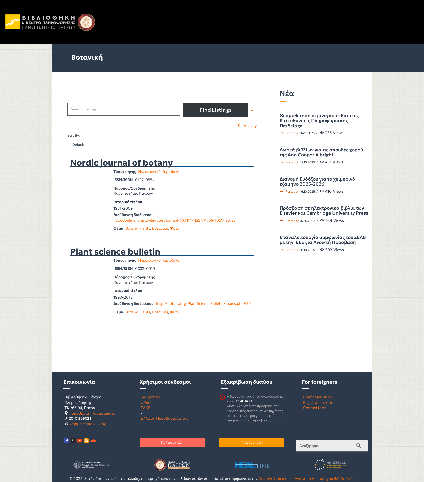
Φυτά (174, 228)
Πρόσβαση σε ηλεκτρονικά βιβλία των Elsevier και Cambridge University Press (324, 211)
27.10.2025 (307, 162)
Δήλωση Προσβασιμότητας (164, 418)
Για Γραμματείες (172, 442)
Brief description (317, 396)
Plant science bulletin (115, 251)
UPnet (146, 402)
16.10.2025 (307, 191)
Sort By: (73, 135)
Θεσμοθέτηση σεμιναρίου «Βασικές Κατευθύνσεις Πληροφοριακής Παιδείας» (319, 120)
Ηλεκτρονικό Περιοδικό (158, 171)
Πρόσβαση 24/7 (252, 442)
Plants (144, 228)
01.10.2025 (307, 250)
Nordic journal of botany (121, 163)
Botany (131, 228)
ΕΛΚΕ (145, 407)
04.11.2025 (307, 133)
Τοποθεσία (79, 413)
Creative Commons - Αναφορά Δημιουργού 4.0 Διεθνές (306, 478)
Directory (246, 125)
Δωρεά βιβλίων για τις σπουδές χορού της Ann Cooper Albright (321, 152)
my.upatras (150, 396)
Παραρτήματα (103, 413)
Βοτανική (160, 228)
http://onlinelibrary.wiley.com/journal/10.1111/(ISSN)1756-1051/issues (174, 220)
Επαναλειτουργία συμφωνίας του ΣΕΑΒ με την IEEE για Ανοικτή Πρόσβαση (323, 240)
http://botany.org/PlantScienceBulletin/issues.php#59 (203, 303)
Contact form (314, 407)
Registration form (318, 402)
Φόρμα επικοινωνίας (88, 423)
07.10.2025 (307, 221)
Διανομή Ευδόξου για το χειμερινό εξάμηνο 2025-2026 (317, 182)
